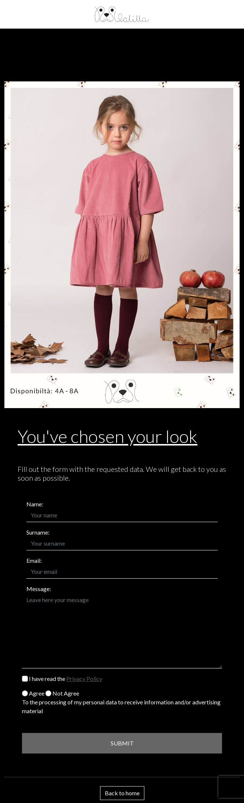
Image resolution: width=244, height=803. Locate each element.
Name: (34, 503)
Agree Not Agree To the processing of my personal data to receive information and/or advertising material (121, 702)
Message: (38, 588)
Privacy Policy (84, 678)
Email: (34, 560)
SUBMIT (122, 743)
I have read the (62, 678)
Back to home (122, 792)
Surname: (37, 532)
